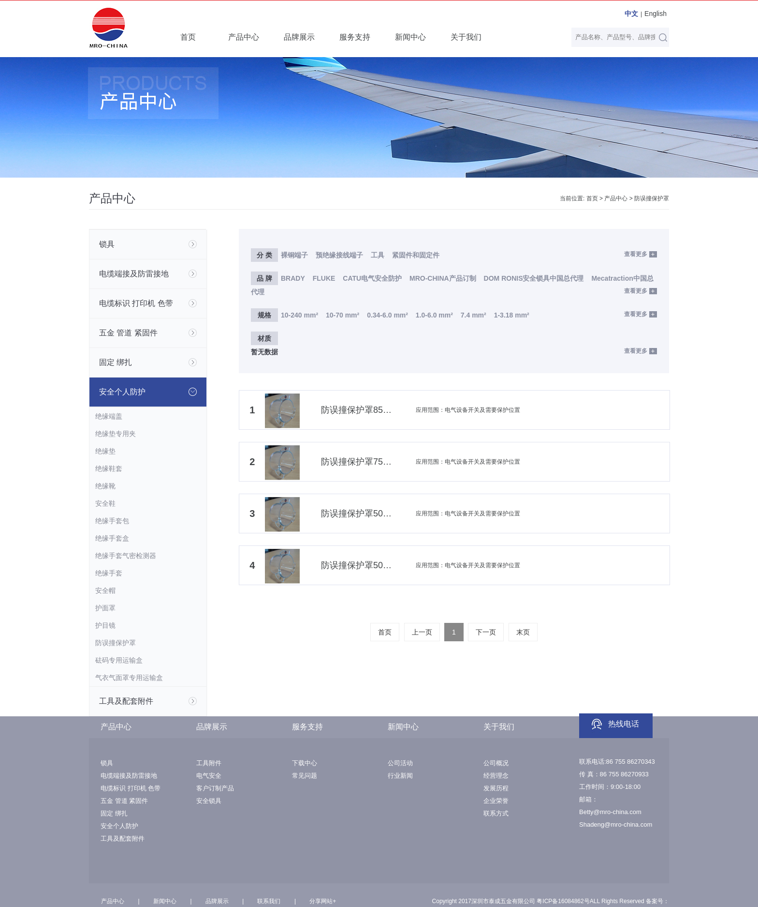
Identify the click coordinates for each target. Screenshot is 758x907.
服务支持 (354, 37)
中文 (631, 13)
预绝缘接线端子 (339, 255)
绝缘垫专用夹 (115, 434)
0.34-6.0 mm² (387, 315)
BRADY (293, 278)
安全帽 (105, 590)
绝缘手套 (108, 573)
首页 (188, 37)
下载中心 (304, 763)
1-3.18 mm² (511, 315)
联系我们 (268, 901)
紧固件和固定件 (415, 255)
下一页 (486, 632)
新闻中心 (410, 37)
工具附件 (208, 763)
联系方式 (496, 813)
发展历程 (496, 788)
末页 (523, 632)
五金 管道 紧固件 (124, 800)
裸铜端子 (294, 255)
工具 (378, 255)
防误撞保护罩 (651, 198)
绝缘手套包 (112, 521)
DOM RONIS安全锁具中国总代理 (534, 278)
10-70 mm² (342, 315)
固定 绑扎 (114, 813)
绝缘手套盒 (112, 538)
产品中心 (243, 37)
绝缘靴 (105, 486)
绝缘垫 (105, 451)
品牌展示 (299, 37)
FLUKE (324, 278)
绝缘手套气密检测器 (125, 555)
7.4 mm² (473, 315)
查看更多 (635, 254)
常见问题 (304, 775)
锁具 (107, 763)
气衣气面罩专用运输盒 (129, 677)
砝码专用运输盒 (119, 660)
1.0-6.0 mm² (434, 315)
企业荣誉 (496, 800)
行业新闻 (400, 775)
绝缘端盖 (108, 416)
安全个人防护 (119, 826)
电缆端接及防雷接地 (129, 775)
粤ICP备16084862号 (563, 901)
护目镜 (105, 625)
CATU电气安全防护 (372, 278)
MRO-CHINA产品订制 (442, 278)
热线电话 (623, 724)
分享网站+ (322, 901)
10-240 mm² (299, 315)
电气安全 (208, 775)
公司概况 (496, 763)
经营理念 (496, 775)
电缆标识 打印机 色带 (130, 788)
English (655, 13)
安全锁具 (208, 800)
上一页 (422, 632)
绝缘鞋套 (108, 468)
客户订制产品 (215, 788)
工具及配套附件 (123, 838)
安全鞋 (105, 503)
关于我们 (466, 37)
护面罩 (105, 608)
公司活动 (400, 763)
